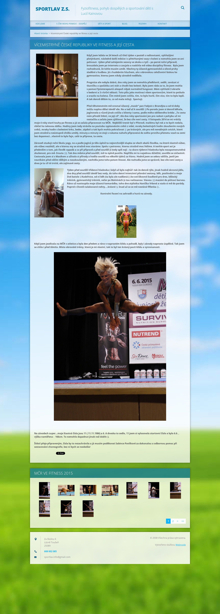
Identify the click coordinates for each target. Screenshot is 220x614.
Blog (124, 23)
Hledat (182, 8)
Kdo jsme (40, 23)
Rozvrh (142, 23)
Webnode (181, 544)
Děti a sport (104, 23)
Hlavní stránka (41, 33)
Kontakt (162, 23)
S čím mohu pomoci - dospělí (71, 23)
